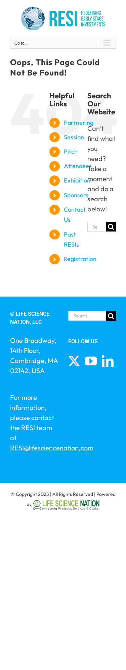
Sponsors (76, 195)
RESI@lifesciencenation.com (51, 448)
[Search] (111, 226)
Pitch (71, 151)
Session (74, 137)
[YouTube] (91, 361)
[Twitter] (74, 361)
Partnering (78, 122)
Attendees (78, 166)
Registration (80, 259)
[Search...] (96, 226)
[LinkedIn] (108, 361)
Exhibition (77, 180)
